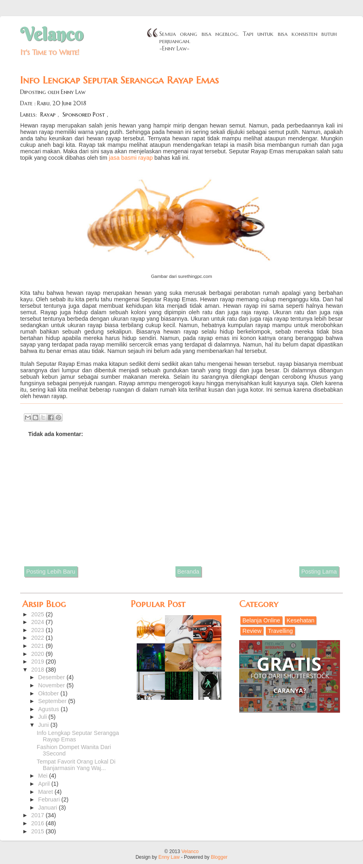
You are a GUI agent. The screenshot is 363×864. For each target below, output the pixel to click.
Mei (43, 775)
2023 (38, 630)
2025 (38, 614)
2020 (38, 654)
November (52, 685)
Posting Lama (319, 571)
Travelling (280, 631)
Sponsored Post (84, 114)
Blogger (219, 857)
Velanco (51, 34)
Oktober (49, 693)
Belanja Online (261, 620)
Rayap (48, 114)
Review (251, 631)
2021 (38, 646)
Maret (46, 792)
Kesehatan (301, 620)
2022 (38, 637)
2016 (38, 823)
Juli (43, 717)
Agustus (49, 709)
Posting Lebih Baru (50, 571)
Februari (50, 799)
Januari (48, 807)
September (53, 701)
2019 (38, 661)
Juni (44, 725)
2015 (38, 831)
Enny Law (169, 857)
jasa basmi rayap (131, 157)
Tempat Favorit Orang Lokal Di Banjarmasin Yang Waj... (76, 764)
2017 (38, 815)
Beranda (188, 571)
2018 (38, 669)
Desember (52, 677)
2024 (38, 622)
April (45, 784)
